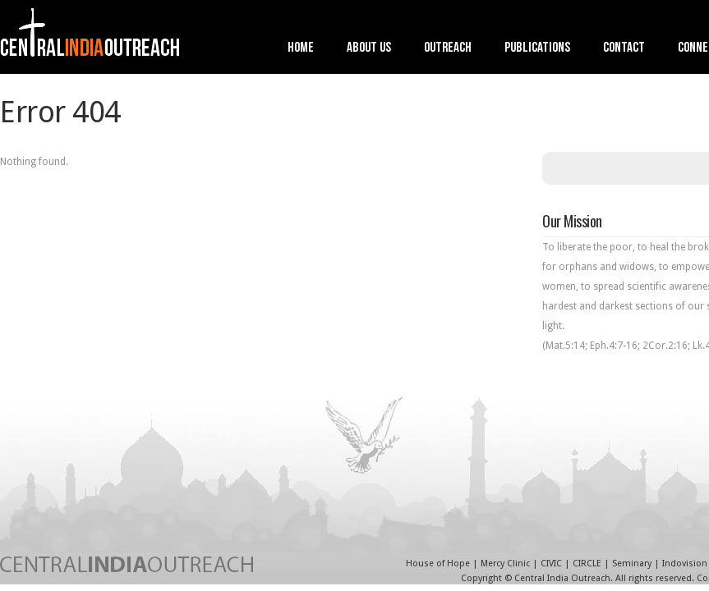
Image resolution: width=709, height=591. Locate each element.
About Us (369, 49)
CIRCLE (587, 563)
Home (301, 49)
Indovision (684, 563)
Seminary (631, 563)
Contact (624, 49)
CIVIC (551, 563)
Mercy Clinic (505, 563)
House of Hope (438, 563)
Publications (537, 49)
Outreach (448, 49)
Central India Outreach (562, 578)
